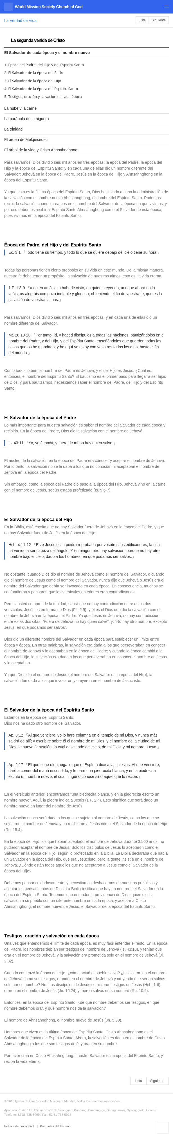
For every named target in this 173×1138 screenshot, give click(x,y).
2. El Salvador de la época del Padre (34, 72)
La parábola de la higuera (26, 118)
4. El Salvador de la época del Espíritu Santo (41, 88)
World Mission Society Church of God (48, 7)
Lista (142, 20)
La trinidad (13, 129)
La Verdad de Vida (20, 20)
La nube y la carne (20, 108)
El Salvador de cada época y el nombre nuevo (47, 52)
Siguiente (159, 20)
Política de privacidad (19, 1126)
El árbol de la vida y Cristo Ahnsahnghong (40, 150)
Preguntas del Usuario (55, 1126)
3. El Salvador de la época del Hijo (32, 80)
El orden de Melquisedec (26, 139)
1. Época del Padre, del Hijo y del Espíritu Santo (44, 64)
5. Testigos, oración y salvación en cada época (43, 96)
